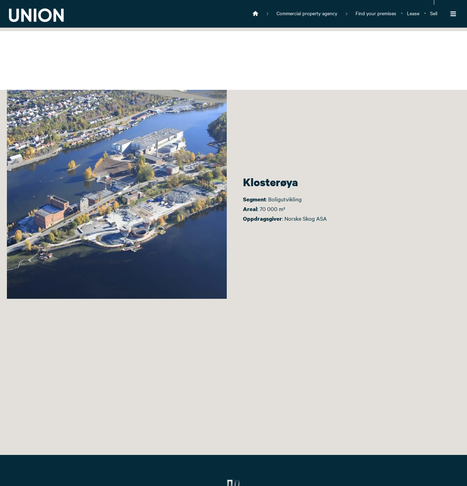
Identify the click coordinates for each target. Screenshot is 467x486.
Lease (413, 13)
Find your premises (376, 13)
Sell (433, 13)
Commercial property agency (306, 13)
